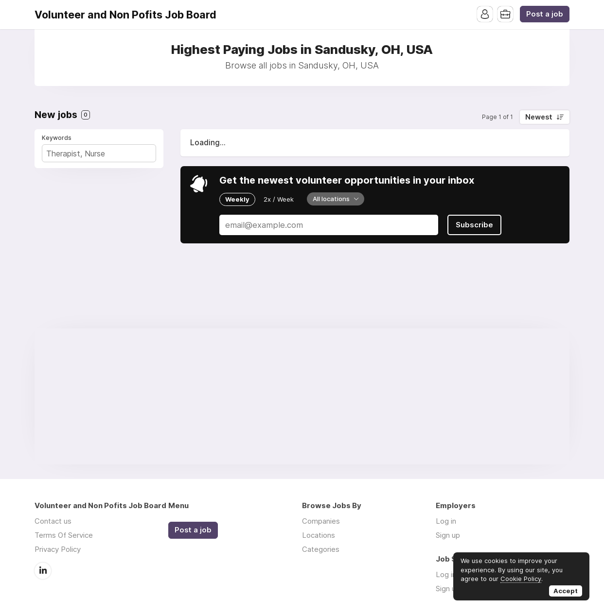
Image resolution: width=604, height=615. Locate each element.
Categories (320, 549)
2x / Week (279, 199)
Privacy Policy (58, 549)
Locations (318, 535)
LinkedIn (43, 571)
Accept (565, 591)
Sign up (448, 535)
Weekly (237, 199)
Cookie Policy (520, 578)
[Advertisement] (302, 396)
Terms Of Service (64, 535)
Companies (321, 521)
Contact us (53, 521)
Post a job (544, 14)
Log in (446, 521)
